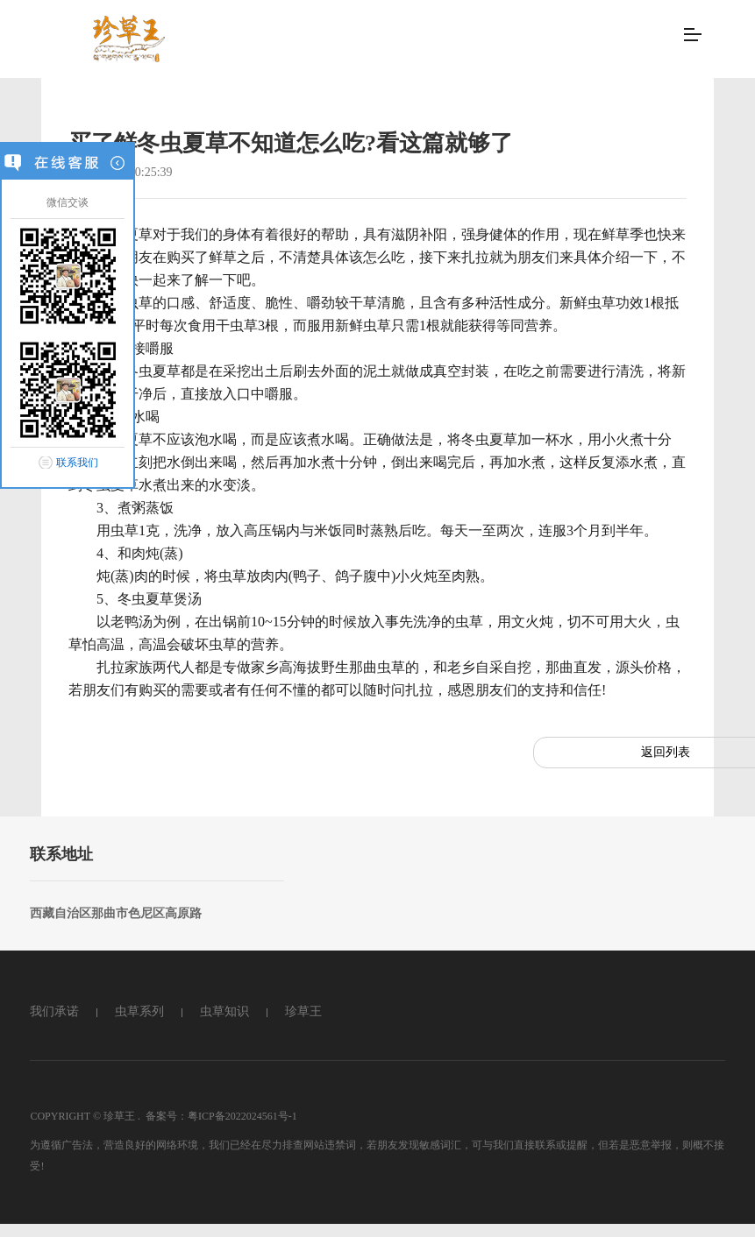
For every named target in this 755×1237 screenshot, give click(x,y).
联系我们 (77, 462)
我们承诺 (54, 1011)
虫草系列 (139, 1011)
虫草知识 (224, 1011)
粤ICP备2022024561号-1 (242, 1116)
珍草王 (303, 1011)
